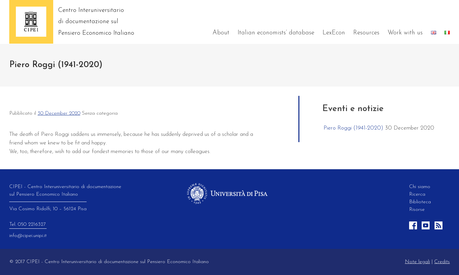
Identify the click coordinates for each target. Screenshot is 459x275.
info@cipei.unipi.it (28, 235)
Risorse (417, 209)
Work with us (405, 33)
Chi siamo (419, 186)
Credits (442, 261)
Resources (366, 33)
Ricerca (417, 194)
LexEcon (334, 33)
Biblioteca (420, 202)
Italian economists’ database (276, 33)
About (220, 33)
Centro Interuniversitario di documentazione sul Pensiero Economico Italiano (96, 21)
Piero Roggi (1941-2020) (353, 128)
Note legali (417, 261)
